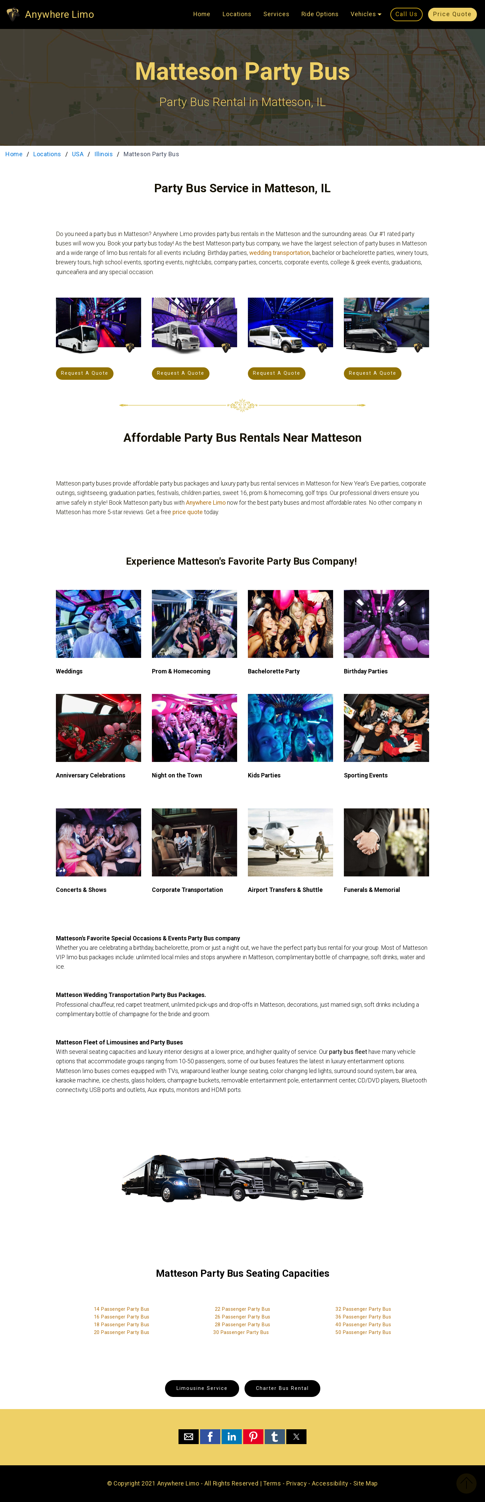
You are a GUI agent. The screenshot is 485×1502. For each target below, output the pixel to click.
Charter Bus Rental (282, 1388)
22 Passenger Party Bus (242, 1309)
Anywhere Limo (59, 14)
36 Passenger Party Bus (363, 1317)
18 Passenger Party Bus (122, 1325)
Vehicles (363, 14)
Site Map (365, 1483)
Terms (272, 1483)
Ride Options (320, 14)
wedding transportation (279, 252)
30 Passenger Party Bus (241, 1332)
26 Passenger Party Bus (242, 1317)
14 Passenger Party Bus (122, 1309)
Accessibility (330, 1483)
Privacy (296, 1483)
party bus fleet (348, 1051)
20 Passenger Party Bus (122, 1332)
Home (202, 14)
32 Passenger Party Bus (363, 1309)
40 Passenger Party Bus (363, 1325)
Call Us (406, 14)
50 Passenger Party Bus (363, 1332)
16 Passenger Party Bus (122, 1317)
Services (276, 14)
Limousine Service (202, 1388)
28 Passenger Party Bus (242, 1325)
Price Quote (452, 14)
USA (78, 154)
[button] (189, 1436)
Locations (237, 14)
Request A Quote (84, 373)
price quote (187, 512)
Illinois (103, 154)
